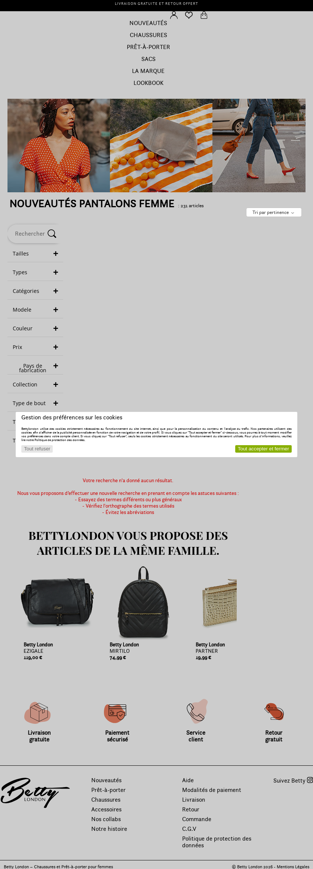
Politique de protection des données (59, 440)
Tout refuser (37, 449)
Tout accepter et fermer (263, 449)
